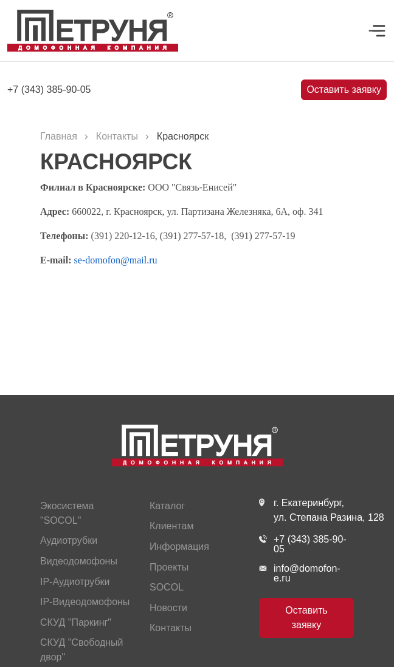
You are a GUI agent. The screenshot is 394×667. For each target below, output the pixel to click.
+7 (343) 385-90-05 (49, 89)
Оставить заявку (343, 89)
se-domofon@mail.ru (115, 260)
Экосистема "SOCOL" (67, 513)
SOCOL (167, 587)
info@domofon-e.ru (307, 573)
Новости (168, 608)
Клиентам (171, 526)
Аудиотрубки (68, 540)
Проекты (169, 567)
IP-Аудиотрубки (75, 582)
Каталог (167, 506)
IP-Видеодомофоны (85, 602)
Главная (58, 136)
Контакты (117, 136)
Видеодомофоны (78, 561)
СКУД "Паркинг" (75, 622)
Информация (179, 546)
